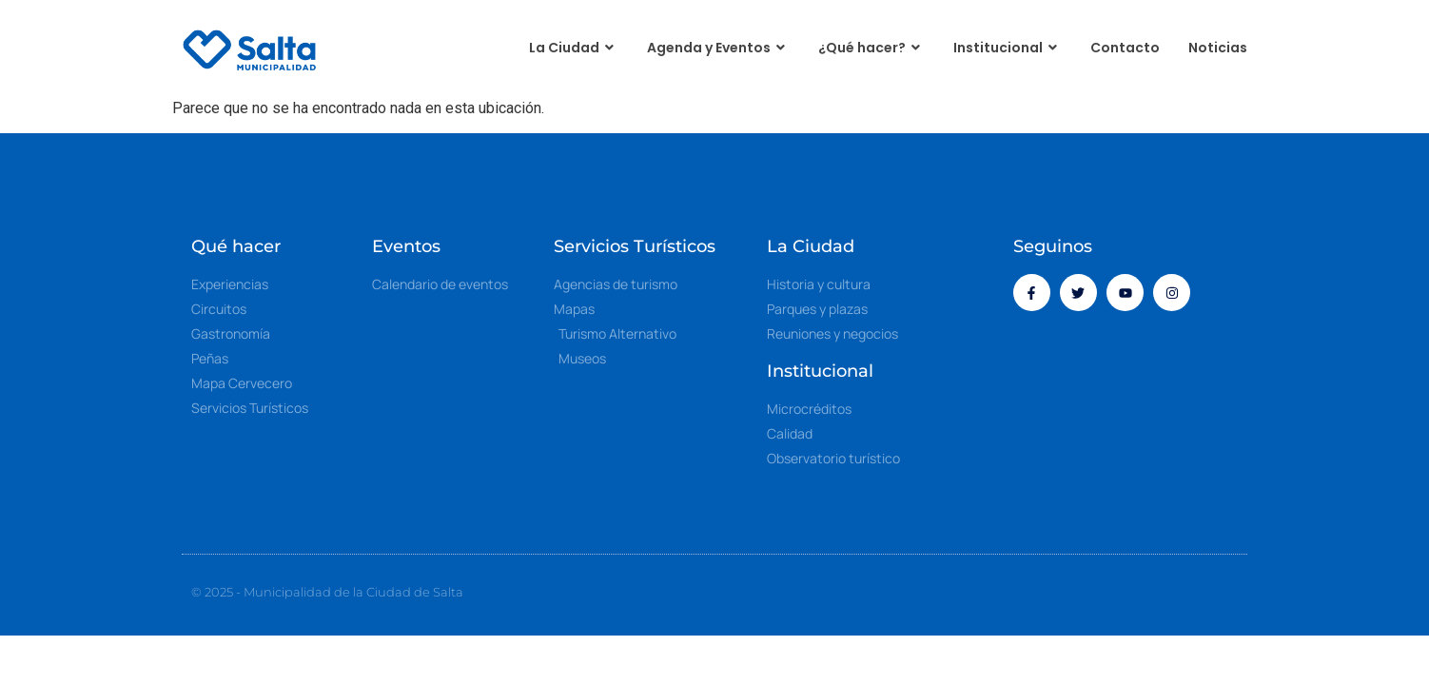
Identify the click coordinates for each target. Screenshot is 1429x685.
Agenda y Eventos (718, 48)
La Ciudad (573, 48)
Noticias (1217, 47)
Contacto (1125, 47)
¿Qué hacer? (871, 48)
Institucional (1007, 48)
